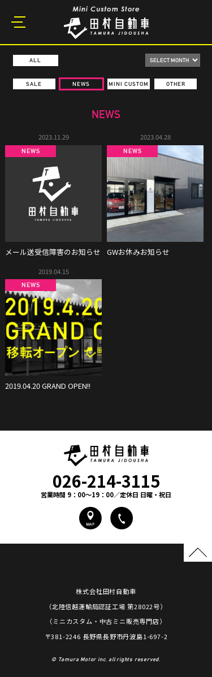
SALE (34, 84)
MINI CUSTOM (129, 84)
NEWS (81, 84)
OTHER (175, 84)
